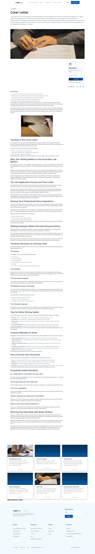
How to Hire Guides (35, 531)
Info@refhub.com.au (70, 531)
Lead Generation (16, 533)
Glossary (32, 533)
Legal (28, 547)
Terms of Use (22, 547)
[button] (41, 2)
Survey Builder (16, 536)
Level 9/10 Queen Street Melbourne (73, 533)
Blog (32, 536)
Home (30, 2)
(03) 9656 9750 (69, 536)
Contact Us (59, 2)
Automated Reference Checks (19, 528)
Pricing (54, 2)
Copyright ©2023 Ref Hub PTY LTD (37, 547)
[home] (18, 2)
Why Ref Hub (35, 2)
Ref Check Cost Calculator (36, 538)
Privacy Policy (15, 547)
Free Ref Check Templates (36, 528)
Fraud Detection (16, 531)
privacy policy (78, 82)
